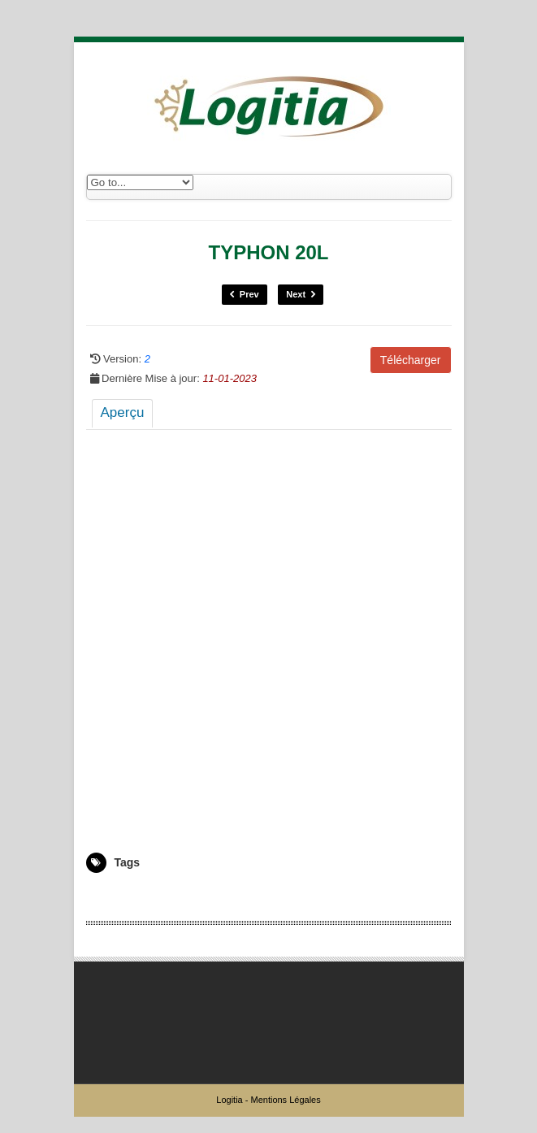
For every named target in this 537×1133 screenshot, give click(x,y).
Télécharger (410, 360)
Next (300, 294)
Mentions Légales (285, 1100)
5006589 (105, 896)
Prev (244, 294)
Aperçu (123, 412)
